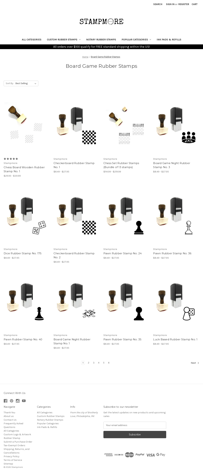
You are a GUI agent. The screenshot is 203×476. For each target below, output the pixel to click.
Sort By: (10, 83)
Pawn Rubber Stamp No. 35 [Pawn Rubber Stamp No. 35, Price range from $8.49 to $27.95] (122, 339)
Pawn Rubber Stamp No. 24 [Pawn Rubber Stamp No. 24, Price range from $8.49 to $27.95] (122, 253)
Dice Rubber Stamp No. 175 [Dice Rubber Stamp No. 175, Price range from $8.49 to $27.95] (23, 253)
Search (157, 4)
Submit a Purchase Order (18, 441)
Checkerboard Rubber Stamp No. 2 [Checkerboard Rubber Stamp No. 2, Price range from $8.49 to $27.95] (74, 255)
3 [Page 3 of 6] (94, 362)
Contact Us (10, 419)
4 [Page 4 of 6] (98, 362)
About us (9, 416)
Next (195, 363)
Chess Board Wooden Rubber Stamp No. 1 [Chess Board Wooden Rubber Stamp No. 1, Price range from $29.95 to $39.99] (24, 169)
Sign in (170, 4)
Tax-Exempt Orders (14, 445)
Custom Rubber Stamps (64, 39)
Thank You (9, 412)
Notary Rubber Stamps (101, 39)
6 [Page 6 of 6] (109, 362)
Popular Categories (136, 39)
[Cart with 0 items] (194, 4)
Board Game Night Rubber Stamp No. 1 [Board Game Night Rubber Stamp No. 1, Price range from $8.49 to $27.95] (72, 341)
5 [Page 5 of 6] (103, 362)
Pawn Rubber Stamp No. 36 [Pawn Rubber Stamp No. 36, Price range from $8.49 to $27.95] (172, 253)
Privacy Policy (11, 456)
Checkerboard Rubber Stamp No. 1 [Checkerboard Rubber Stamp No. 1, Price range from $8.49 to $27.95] (74, 165)
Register (183, 4)
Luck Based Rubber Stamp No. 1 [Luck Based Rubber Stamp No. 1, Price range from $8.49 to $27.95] (175, 339)
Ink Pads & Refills (169, 39)
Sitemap (8, 463)
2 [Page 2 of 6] (88, 362)
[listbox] (26, 83)
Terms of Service (13, 460)
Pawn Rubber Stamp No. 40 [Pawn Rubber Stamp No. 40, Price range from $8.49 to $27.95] (23, 339)
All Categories (31, 39)
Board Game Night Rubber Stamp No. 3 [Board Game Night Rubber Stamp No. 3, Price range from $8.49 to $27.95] (171, 165)
